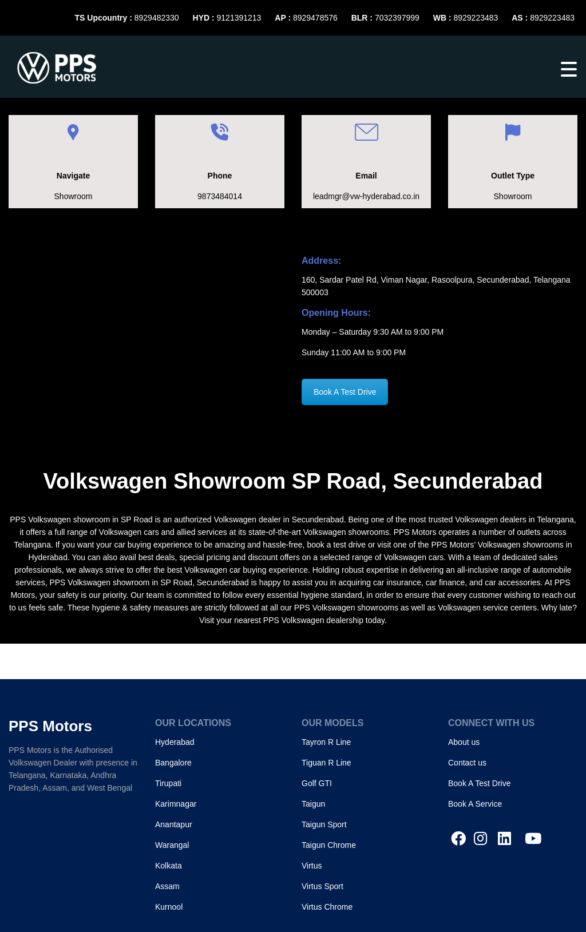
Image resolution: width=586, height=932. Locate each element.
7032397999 (397, 17)
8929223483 (475, 17)
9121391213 (239, 17)
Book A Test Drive (345, 391)
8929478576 (315, 17)
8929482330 (156, 17)
